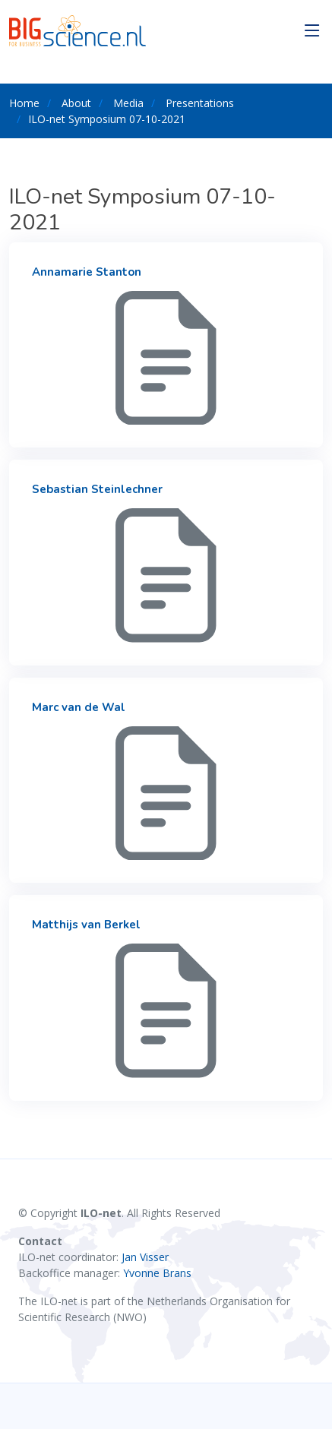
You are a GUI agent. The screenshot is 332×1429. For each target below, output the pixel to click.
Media (128, 103)
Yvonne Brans (157, 1273)
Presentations (200, 103)
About (76, 103)
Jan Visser (145, 1257)
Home (24, 103)
